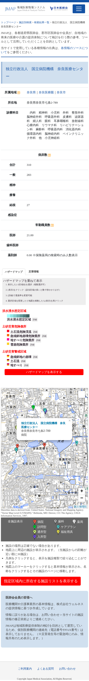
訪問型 (39, 527)
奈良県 (31, 92)
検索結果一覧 (41, 22)
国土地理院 (80, 506)
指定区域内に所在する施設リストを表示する (41, 581)
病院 (38, 522)
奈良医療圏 (46, 92)
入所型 (39, 537)
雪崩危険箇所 (19, 344)
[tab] (13, 271)
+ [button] (81, 491)
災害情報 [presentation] (34, 271)
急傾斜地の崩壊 (20, 357)
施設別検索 (25, 22)
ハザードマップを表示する (44, 372)
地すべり (16, 365)
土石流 (14, 361)
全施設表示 (15, 521)
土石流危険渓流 (20, 332)
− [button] (81, 498)
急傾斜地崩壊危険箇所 (25, 336)
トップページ (8, 22)
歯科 (58, 521)
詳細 (35, 319)
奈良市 (61, 92)
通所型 (39, 532)
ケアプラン (66, 527)
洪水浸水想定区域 (19, 319)
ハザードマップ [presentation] (14, 271)
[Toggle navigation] (78, 8)
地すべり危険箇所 (22, 340)
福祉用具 (64, 532)
